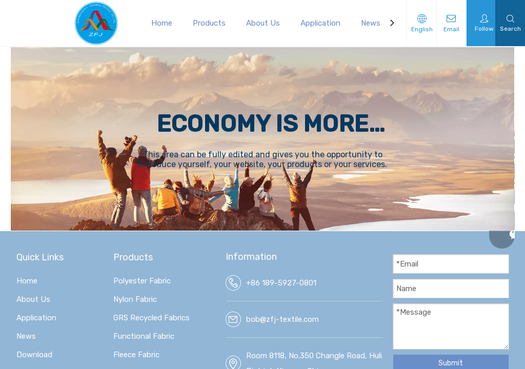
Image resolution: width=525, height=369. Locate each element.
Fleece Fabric (136, 354)
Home (161, 23)
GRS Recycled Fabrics (151, 317)
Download (34, 354)
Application (320, 23)
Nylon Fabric (135, 299)
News (370, 23)
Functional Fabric (143, 336)
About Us (263, 23)
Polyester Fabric (142, 280)
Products (209, 23)
